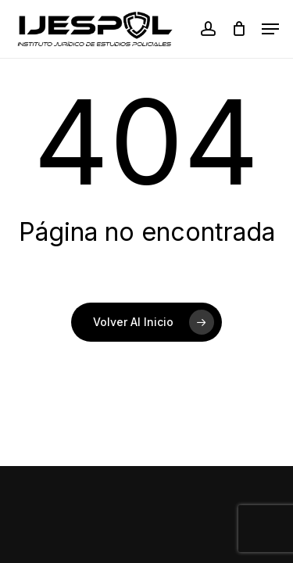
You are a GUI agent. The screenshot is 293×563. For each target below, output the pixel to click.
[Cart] (238, 28)
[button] (270, 29)
